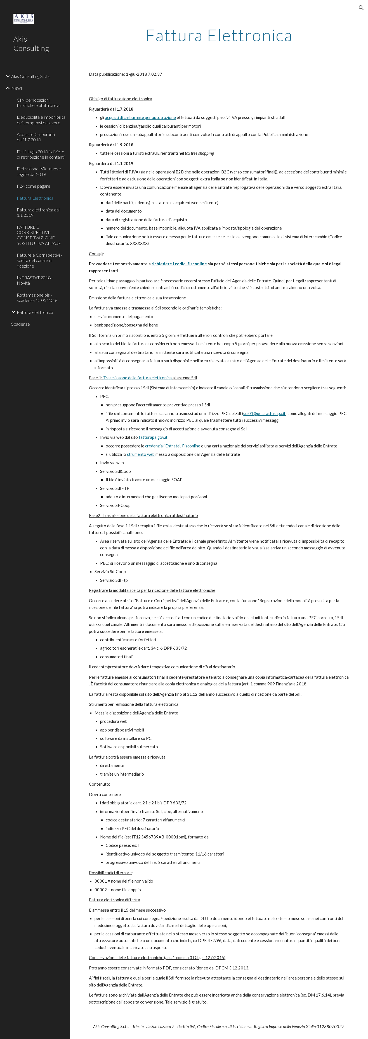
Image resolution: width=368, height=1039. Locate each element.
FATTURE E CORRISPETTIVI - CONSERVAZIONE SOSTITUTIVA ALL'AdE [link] (39, 235)
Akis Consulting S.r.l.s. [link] (30, 76)
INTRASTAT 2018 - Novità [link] (35, 280)
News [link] (17, 87)
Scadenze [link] (20, 324)
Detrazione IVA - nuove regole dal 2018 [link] (39, 171)
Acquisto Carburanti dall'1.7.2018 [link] (36, 137)
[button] (361, 8)
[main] (219, 34)
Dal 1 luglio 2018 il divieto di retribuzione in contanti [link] (41, 154)
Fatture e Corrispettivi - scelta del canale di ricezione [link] (39, 260)
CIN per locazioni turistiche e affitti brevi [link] (38, 102)
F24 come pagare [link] (33, 186)
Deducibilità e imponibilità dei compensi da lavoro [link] (41, 119)
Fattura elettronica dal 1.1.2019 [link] (38, 212)
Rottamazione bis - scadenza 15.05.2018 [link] (37, 297)
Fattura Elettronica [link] (35, 198)
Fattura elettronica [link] (35, 312)
